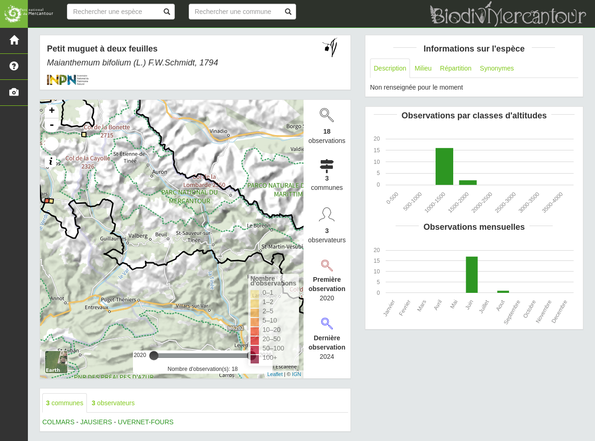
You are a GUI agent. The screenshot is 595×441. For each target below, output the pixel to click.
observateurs (113, 403)
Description (390, 68)
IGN (296, 374)
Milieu (423, 68)
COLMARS (58, 422)
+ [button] (52, 111)
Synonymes (497, 68)
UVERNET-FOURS (146, 422)
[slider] (154, 355)
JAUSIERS (96, 422)
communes (64, 403)
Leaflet (275, 374)
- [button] (51, 125)
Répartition (456, 68)
